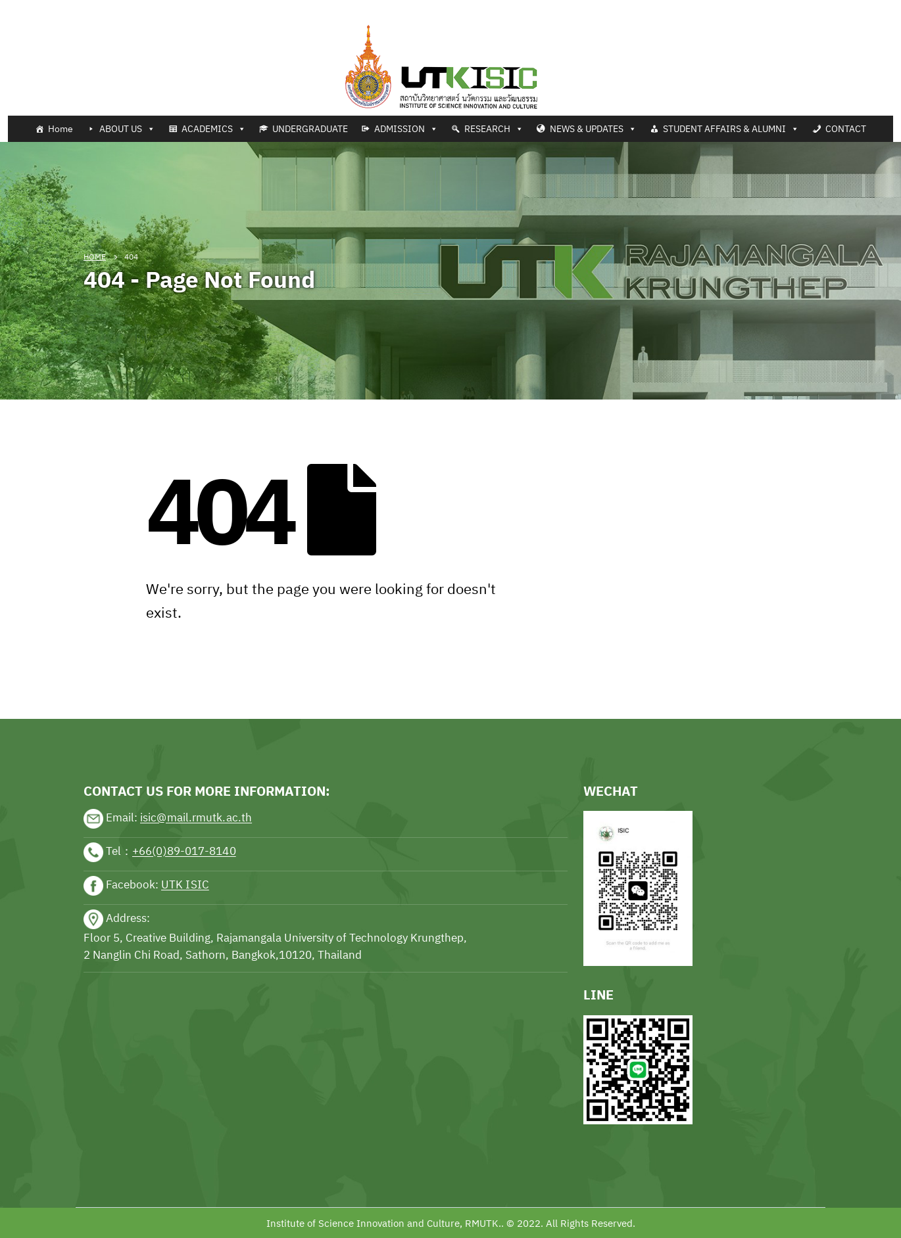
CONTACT (845, 129)
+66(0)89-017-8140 (184, 851)
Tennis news (29, 7)
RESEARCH (494, 129)
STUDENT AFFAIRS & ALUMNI (731, 129)
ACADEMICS (214, 129)
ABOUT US (127, 129)
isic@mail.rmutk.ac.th (196, 818)
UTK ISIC (185, 885)
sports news (112, 678)
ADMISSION (406, 129)
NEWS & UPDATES (593, 129)
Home (60, 129)
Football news (94, 7)
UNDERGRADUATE (310, 129)
